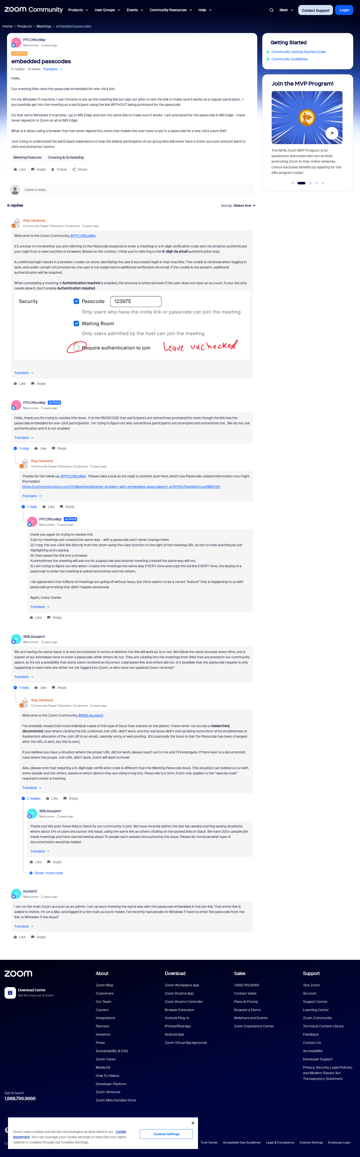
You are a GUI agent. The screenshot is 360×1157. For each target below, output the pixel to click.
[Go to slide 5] (322, 183)
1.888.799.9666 (20, 1099)
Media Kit (103, 1067)
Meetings (43, 26)
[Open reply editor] (132, 190)
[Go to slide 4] (316, 183)
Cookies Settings (311, 1142)
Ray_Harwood (34, 220)
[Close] (193, 1122)
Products (24, 26)
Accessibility (313, 1051)
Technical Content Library (323, 1026)
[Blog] (7, 1129)
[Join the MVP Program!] (307, 130)
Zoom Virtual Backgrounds (186, 1042)
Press (100, 1042)
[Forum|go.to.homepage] (33, 10)
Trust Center (209, 1142)
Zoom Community (317, 1018)
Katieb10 (30, 891)
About (102, 974)
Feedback (311, 1034)
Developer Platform (111, 1084)
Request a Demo (247, 1010)
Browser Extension (179, 1010)
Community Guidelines (290, 59)
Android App (174, 1034)
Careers (102, 1010)
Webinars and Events (251, 1018)
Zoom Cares (106, 1059)
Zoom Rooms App (179, 993)
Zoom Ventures (108, 1092)
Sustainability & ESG (112, 1051)
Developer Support (318, 1059)
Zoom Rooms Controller (184, 1001)
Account (309, 993)
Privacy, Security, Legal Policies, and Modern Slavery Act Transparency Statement (327, 1073)
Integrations (105, 1018)
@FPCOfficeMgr (83, 235)
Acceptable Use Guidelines (242, 1142)
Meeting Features (28, 157)
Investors (103, 1034)
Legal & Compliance (280, 1142)
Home (7, 26)
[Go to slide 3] (310, 183)
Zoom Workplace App (182, 985)
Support (311, 974)
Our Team (104, 1001)
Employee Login (339, 1142)
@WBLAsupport (90, 715)
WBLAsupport (34, 636)
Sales (239, 974)
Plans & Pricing (246, 1001)
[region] (103, 1133)
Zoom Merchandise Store (116, 1100)
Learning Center (316, 1010)
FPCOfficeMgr (34, 40)
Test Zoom (311, 985)
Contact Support (316, 11)
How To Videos (107, 1075)
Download (175, 974)
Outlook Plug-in (177, 1018)
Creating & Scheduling (66, 157)
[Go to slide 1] (292, 183)
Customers (105, 993)
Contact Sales (245, 993)
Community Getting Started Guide (299, 52)
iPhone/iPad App (178, 1026)
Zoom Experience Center (254, 1026)
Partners (102, 1026)
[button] (53, 69)
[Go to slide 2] (301, 183)
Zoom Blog (104, 985)
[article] (132, 303)
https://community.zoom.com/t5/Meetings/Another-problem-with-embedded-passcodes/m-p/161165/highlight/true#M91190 (121, 486)
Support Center (315, 1001)
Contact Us (312, 1042)
